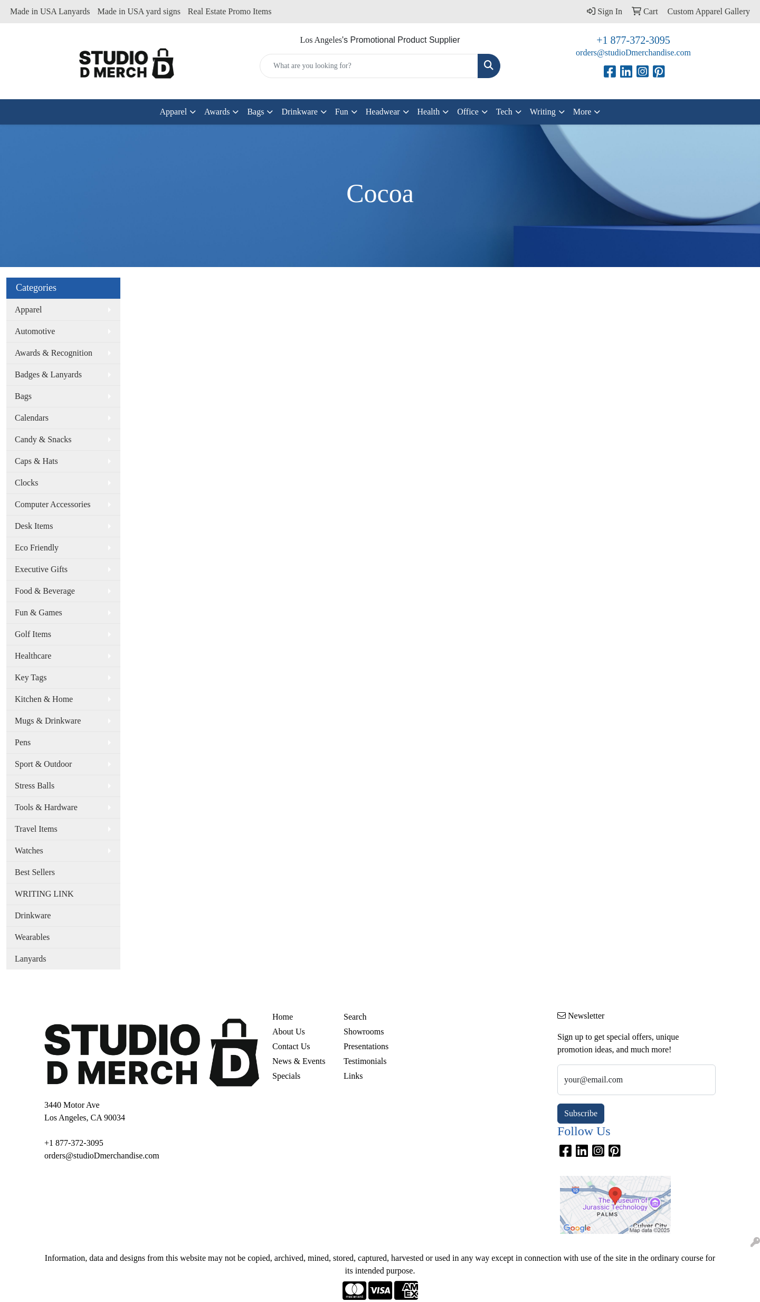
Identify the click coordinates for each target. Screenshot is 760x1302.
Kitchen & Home (44, 699)
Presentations (366, 1046)
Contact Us (291, 1046)
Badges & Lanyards (48, 374)
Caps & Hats (36, 461)
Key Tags (30, 677)
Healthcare (33, 655)
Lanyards (30, 958)
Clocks (26, 482)
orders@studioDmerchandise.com (633, 52)
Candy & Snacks (43, 439)
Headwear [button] (383, 111)
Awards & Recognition (53, 352)
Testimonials (365, 1061)
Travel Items (36, 828)
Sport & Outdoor (43, 763)
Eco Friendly (37, 547)
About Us (288, 1031)
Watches (29, 850)
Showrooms (364, 1031)
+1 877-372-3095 (633, 40)
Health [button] (428, 111)
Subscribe (580, 1113)
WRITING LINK (44, 893)
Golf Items (33, 634)
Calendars (32, 417)
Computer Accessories (53, 504)
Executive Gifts (41, 569)
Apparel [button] (173, 111)
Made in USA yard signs (139, 11)
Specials (286, 1075)
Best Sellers (35, 872)
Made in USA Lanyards (50, 11)
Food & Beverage (45, 590)
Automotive (35, 331)
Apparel (28, 309)
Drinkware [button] (299, 111)
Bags (23, 396)
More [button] (582, 111)
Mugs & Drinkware (48, 720)
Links (353, 1075)
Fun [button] (341, 111)
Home (282, 1016)
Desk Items (34, 525)
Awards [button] (217, 111)
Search (355, 1016)
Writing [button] (543, 111)
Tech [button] (504, 111)
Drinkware (33, 915)
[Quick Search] (369, 66)
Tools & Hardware (46, 807)
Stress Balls (34, 785)
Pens (23, 742)
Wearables (32, 937)
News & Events (298, 1061)
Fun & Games (38, 612)
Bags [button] (255, 111)
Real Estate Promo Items (230, 11)
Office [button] (468, 111)
